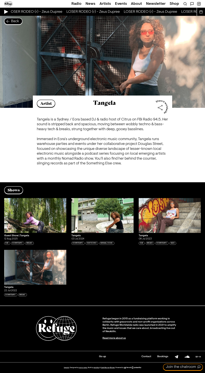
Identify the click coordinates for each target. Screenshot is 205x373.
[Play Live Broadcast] (5, 12)
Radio (76, 4)
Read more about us (114, 338)
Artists (105, 4)
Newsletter (156, 4)
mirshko (96, 367)
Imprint (66, 367)
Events (121, 4)
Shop (174, 4)
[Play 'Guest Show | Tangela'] (35, 215)
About (136, 4)
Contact (146, 356)
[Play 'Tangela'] (102, 215)
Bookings (162, 356)
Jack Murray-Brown (108, 367)
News (90, 4)
